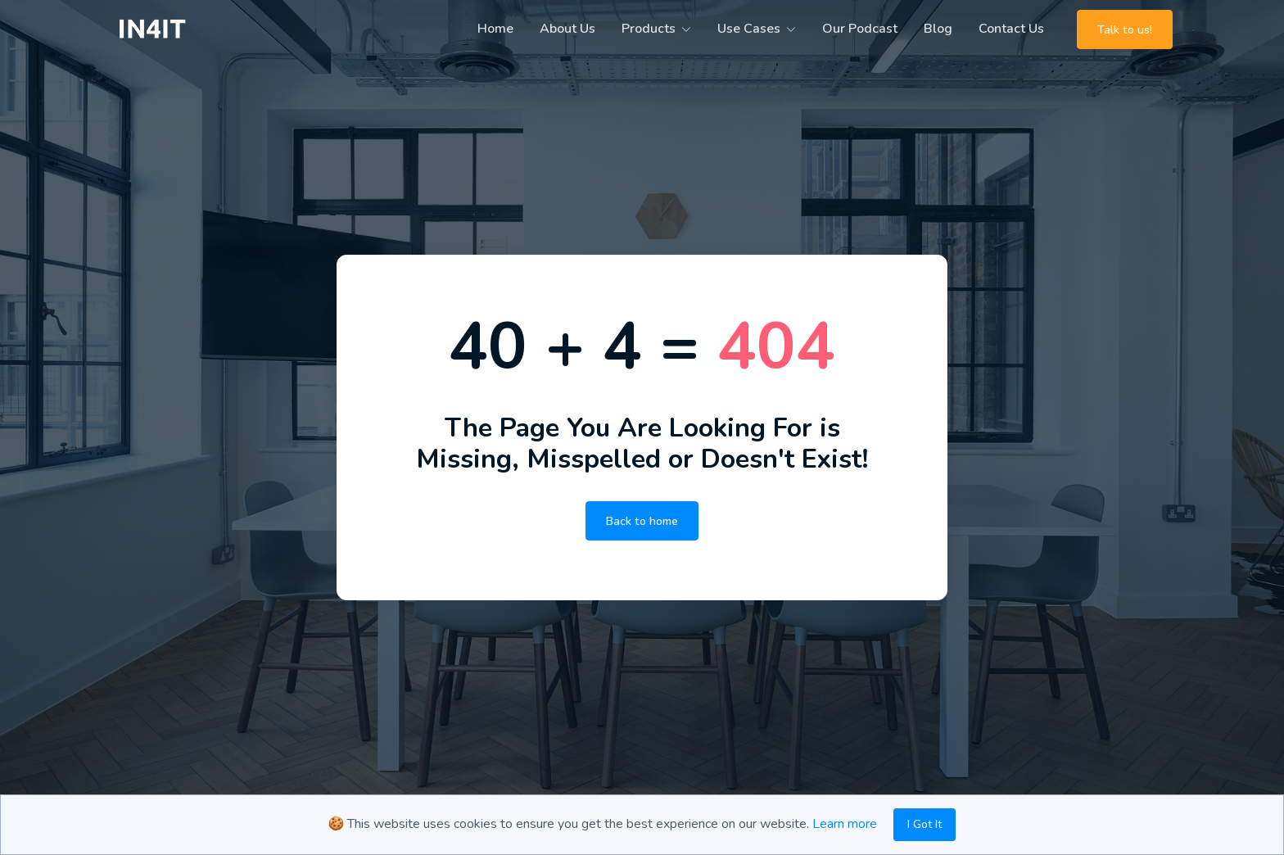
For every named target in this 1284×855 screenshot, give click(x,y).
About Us (567, 29)
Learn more (844, 824)
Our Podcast (859, 29)
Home (495, 29)
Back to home (642, 521)
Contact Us (1011, 29)
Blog (938, 29)
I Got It (924, 824)
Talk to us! (1124, 29)
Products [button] (649, 29)
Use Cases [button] (748, 29)
